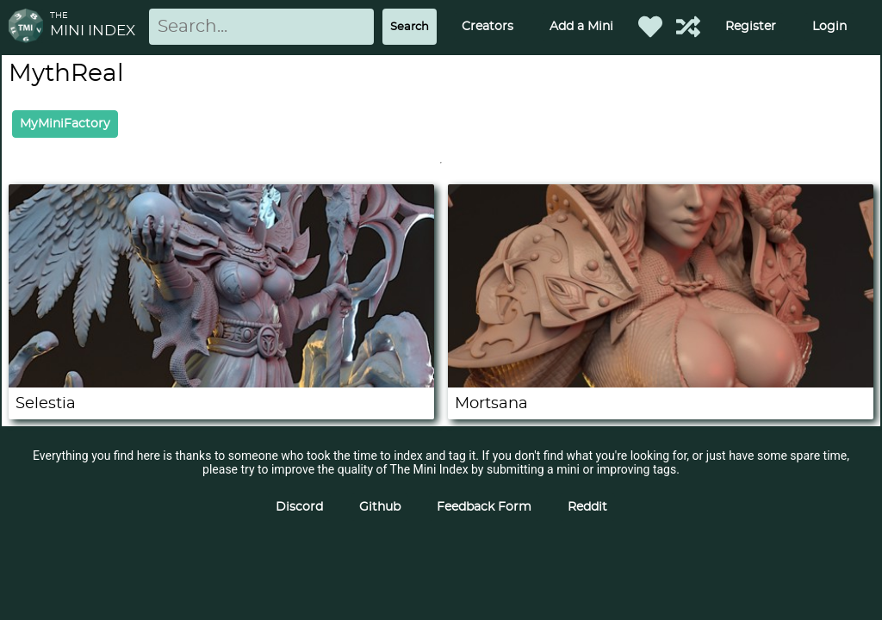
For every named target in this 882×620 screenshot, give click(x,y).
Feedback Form (484, 507)
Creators (487, 27)
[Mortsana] (660, 383)
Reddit (587, 507)
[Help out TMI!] (688, 27)
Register (750, 27)
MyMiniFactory (65, 124)
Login (829, 27)
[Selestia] (221, 383)
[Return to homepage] (29, 27)
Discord (299, 507)
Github (380, 507)
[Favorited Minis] (650, 27)
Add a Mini (581, 27)
